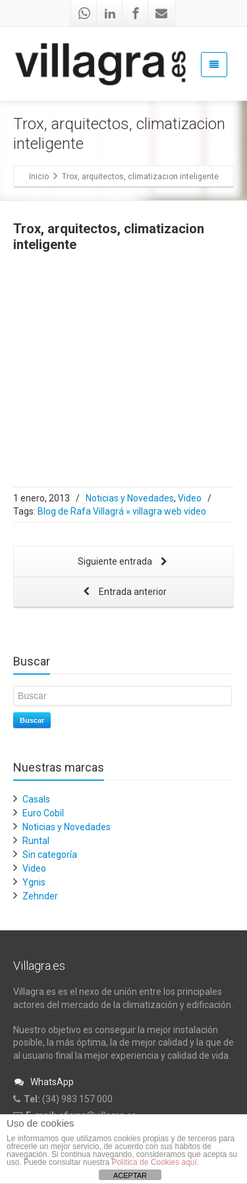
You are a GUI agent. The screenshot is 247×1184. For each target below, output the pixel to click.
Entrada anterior (124, 592)
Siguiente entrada (124, 562)
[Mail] (161, 13)
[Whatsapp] (84, 13)
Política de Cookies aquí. (155, 1162)
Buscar (32, 720)
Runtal (35, 840)
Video (190, 498)
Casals (36, 799)
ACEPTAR (130, 1175)
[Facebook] (136, 13)
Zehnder (40, 896)
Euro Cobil (43, 813)
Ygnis (33, 882)
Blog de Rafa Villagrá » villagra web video (122, 511)
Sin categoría (49, 854)
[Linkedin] (110, 13)
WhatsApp (43, 1082)
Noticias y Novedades (130, 498)
